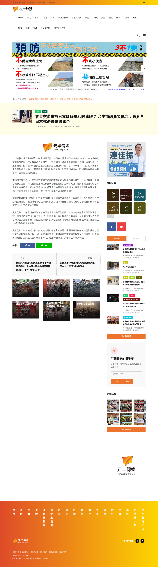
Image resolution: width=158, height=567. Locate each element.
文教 (127, 18)
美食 (28, 28)
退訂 (127, 381)
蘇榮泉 (127, 288)
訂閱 (116, 381)
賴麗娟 (127, 270)
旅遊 (135, 18)
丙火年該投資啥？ (129, 267)
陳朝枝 (51, 286)
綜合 (20, 28)
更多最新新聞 (126, 336)
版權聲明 (63, 552)
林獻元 (40, 126)
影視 (87, 18)
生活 (53, 18)
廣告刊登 (31, 3)
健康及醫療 (63, 18)
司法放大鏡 (45, 28)
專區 (35, 28)
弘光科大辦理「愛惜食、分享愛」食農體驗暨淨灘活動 (25, 279)
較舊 (92, 258)
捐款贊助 (25, 552)
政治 (36, 18)
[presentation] (14, 68)
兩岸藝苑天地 (59, 28)
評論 (103, 18)
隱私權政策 (53, 552)
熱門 (29, 18)
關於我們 (41, 3)
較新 (20, 258)
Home (20, 18)
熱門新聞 (136, 238)
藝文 (111, 18)
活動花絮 (23, 99)
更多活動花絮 (126, 430)
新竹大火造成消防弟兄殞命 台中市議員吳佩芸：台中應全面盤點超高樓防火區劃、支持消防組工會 (33, 266)
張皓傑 (21, 286)
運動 (96, 18)
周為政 (82, 286)
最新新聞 (117, 238)
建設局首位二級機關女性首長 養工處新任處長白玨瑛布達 (25, 300)
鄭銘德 (127, 256)
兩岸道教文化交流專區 (131, 299)
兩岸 (118, 18)
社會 (45, 18)
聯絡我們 (52, 3)
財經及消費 (76, 18)
